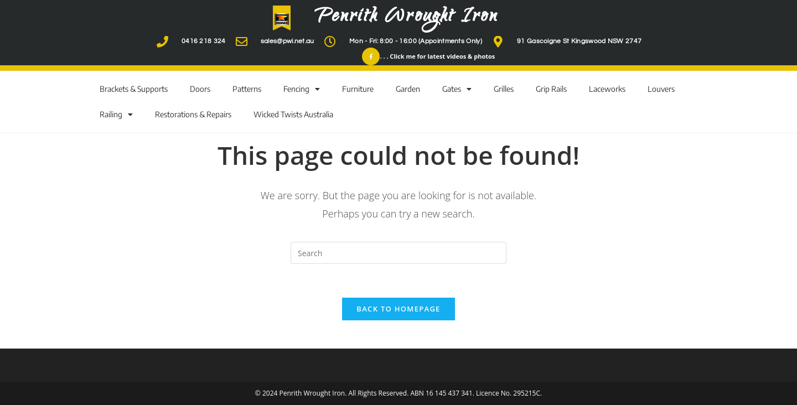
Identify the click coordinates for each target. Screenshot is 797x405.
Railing (116, 114)
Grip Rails (551, 89)
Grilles (504, 89)
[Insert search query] (398, 253)
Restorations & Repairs (193, 114)
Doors (200, 89)
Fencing (301, 89)
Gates (457, 89)
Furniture (358, 89)
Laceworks (607, 89)
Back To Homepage (398, 309)
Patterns (246, 89)
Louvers (661, 89)
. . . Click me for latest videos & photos (437, 56)
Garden (408, 89)
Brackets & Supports (134, 89)
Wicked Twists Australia (293, 114)
